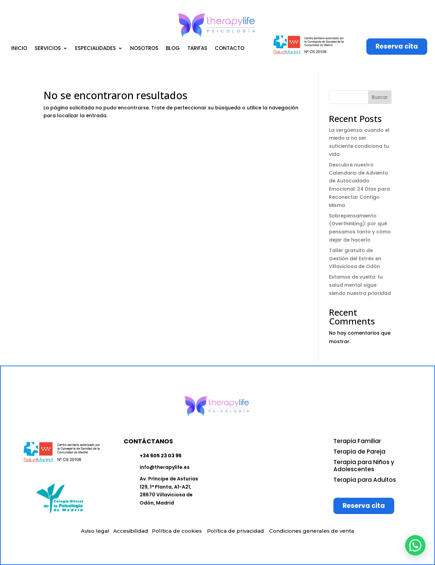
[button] (415, 545)
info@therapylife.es (165, 467)
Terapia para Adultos (364, 480)
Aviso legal (95, 531)
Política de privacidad (235, 531)
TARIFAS (197, 49)
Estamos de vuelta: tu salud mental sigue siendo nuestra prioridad (360, 285)
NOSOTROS (144, 49)
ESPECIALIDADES (95, 49)
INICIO (19, 49)
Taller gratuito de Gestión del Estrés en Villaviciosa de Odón (355, 258)
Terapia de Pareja (359, 451)
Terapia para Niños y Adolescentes (363, 465)
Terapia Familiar (357, 441)
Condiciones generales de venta (311, 531)
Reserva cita (397, 46)
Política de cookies (177, 531)
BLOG (173, 49)
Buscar (380, 97)
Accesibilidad (130, 531)
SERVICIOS (48, 49)
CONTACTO (229, 49)
